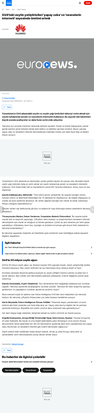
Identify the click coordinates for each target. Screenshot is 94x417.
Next (7, 9)
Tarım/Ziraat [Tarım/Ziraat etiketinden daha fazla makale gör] (31, 370)
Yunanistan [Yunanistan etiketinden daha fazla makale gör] (48, 370)
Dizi (13, 9)
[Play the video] (47, 64)
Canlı (88, 3)
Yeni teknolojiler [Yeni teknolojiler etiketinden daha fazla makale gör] (11, 370)
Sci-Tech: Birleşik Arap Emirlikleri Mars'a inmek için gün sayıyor (30, 247)
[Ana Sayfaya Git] (9, 3)
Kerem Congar (18, 344)
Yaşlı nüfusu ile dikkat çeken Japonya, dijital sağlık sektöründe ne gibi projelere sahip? (39, 254)
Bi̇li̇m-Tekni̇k (21, 9)
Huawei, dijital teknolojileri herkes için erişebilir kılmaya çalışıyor (27, 362)
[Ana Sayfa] (2, 9)
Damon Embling (9, 98)
